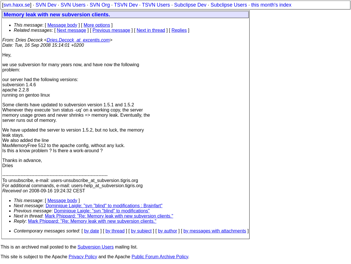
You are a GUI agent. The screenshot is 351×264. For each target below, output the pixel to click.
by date (91, 230)
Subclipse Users (229, 5)
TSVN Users (156, 5)
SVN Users (72, 5)
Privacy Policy (82, 256)
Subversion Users (96, 247)
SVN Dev (46, 5)
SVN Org (100, 5)
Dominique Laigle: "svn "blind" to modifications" (102, 210)
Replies (179, 30)
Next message (71, 30)
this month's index (271, 5)
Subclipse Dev (190, 5)
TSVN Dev (126, 5)
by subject (141, 230)
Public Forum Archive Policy (160, 256)
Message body (62, 25)
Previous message (111, 30)
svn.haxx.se (16, 5)
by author (167, 230)
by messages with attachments (214, 230)
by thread (115, 230)
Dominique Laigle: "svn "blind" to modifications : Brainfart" (104, 205)
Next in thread (151, 30)
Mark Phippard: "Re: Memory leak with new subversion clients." (109, 216)
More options (97, 25)
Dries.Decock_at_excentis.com (78, 40)
